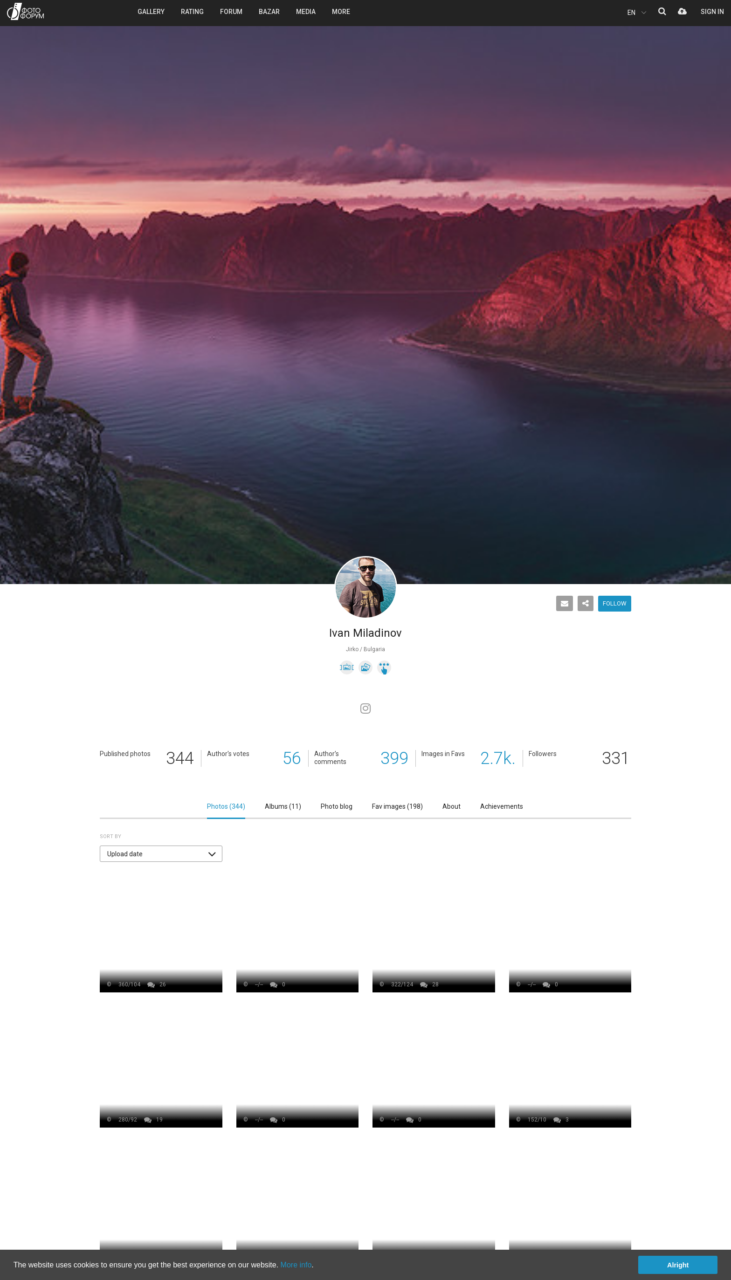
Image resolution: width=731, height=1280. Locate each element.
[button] (161, 854)
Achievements (501, 806)
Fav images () (397, 806)
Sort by (110, 836)
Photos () (226, 806)
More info (296, 1265)
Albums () (283, 806)
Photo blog (336, 806)
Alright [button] (678, 1265)
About (451, 806)
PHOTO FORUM (25, 11)
